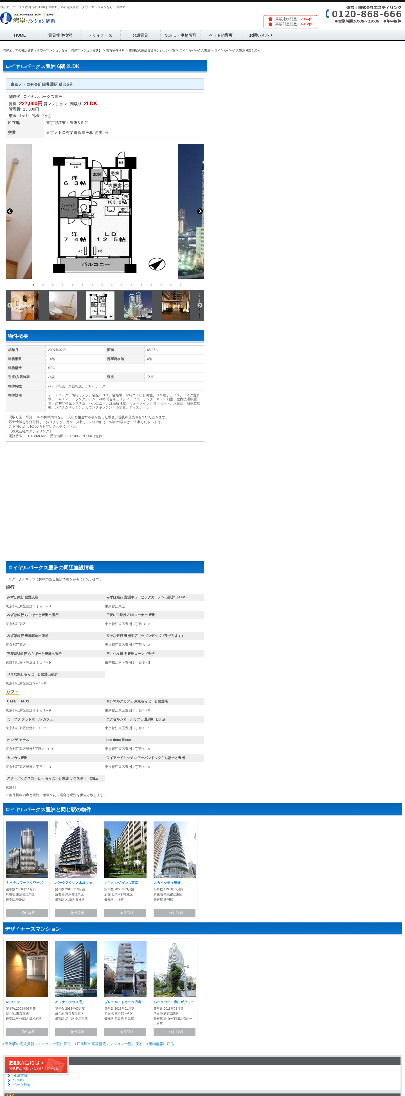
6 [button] (82, 285)
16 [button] (181, 285)
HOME (20, 35)
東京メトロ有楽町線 (64, 132)
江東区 (64, 122)
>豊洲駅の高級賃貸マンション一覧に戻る (37, 1044)
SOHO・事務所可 (180, 35)
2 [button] (43, 285)
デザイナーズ (100, 35)
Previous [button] (10, 211)
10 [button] (122, 285)
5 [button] (72, 285)
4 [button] (63, 285)
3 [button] (53, 285)
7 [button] (92, 285)
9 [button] (112, 285)
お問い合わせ (261, 35)
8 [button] (102, 285)
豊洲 (74, 122)
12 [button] (141, 285)
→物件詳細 (26, 913)
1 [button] (33, 285)
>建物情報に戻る (160, 1044)
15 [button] (171, 285)
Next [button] (200, 211)
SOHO (18, 1080)
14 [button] (161, 285)
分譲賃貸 (140, 35)
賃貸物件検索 (60, 35)
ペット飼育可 (221, 35)
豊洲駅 (87, 132)
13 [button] (151, 285)
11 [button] (131, 285)
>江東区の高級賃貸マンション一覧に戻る (109, 1044)
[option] (105, 211)
